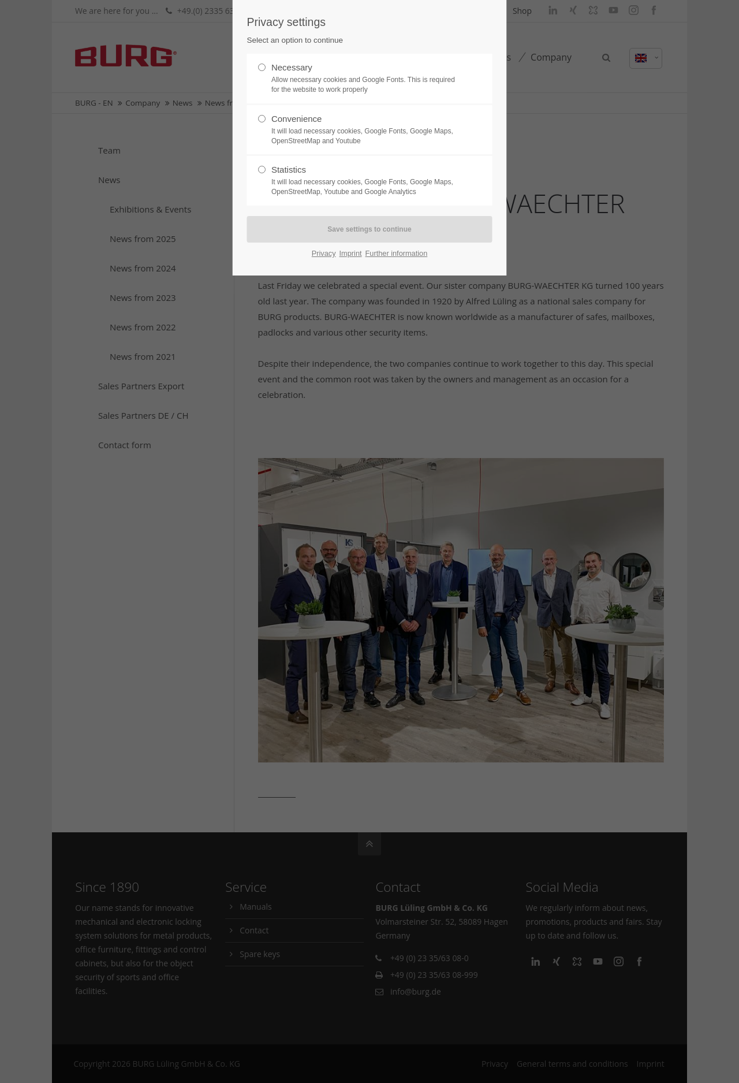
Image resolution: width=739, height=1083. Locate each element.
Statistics (364, 181)
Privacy (324, 253)
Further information (396, 253)
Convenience (364, 130)
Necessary (364, 78)
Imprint (350, 253)
